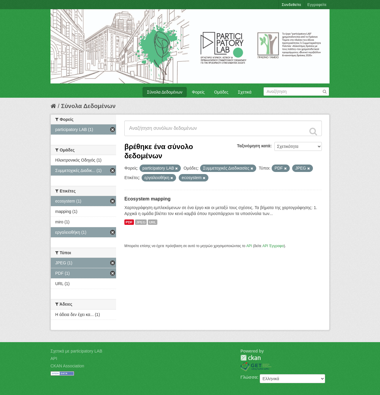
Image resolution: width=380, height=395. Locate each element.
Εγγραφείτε (317, 4)
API (249, 246)
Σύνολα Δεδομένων (164, 92)
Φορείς (198, 92)
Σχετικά (244, 92)
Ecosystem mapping (147, 198)
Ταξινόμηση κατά (253, 145)
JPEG (141, 222)
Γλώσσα (248, 377)
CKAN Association (67, 366)
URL (152, 222)
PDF (129, 222)
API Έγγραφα (273, 246)
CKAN (250, 358)
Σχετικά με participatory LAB (76, 351)
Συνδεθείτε (291, 4)
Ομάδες (221, 92)
